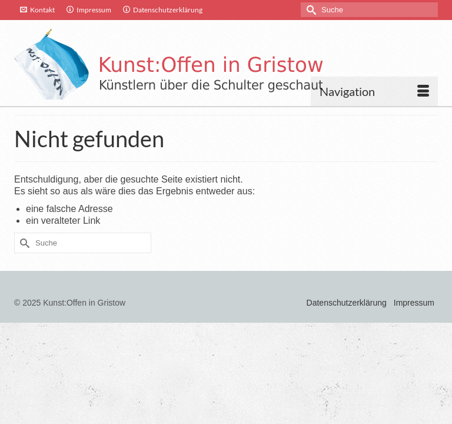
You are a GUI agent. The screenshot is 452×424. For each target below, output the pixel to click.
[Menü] (374, 91)
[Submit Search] (309, 9)
